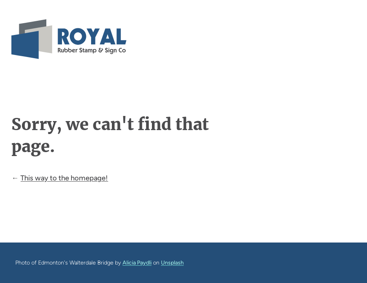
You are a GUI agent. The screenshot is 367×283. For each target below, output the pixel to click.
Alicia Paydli (137, 262)
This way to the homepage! (64, 178)
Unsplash (172, 262)
